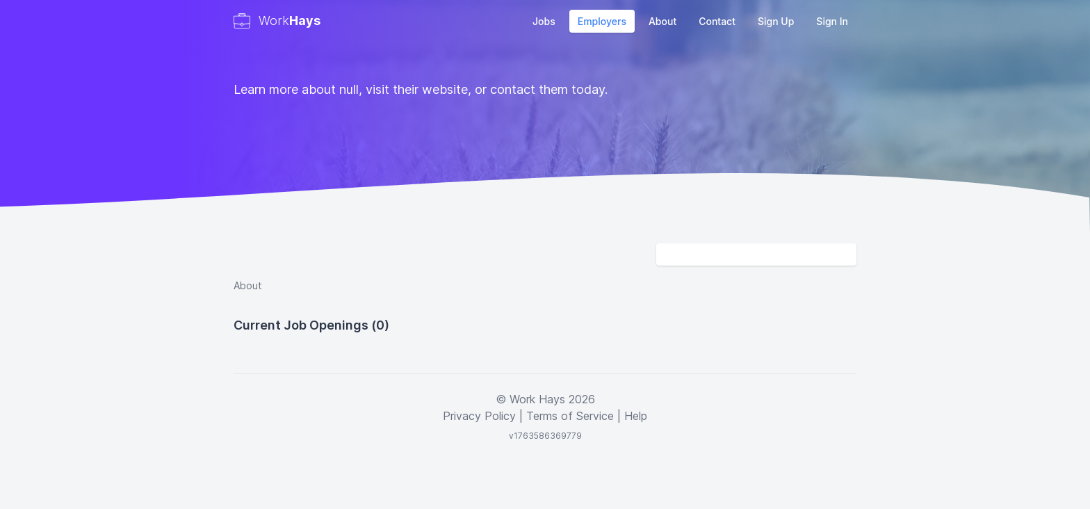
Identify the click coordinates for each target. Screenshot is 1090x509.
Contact (717, 21)
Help (635, 416)
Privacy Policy (479, 416)
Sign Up (776, 21)
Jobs (543, 21)
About (662, 21)
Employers (602, 21)
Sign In (832, 21)
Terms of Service (570, 416)
